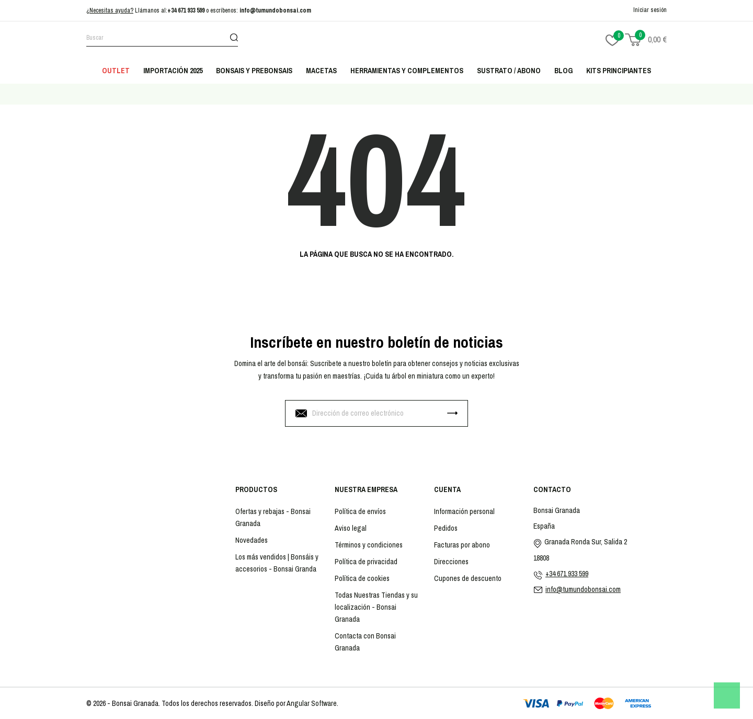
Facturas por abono (462, 545)
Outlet (116, 70)
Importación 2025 (172, 70)
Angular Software (312, 703)
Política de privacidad (366, 561)
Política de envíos (360, 511)
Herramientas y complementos (406, 70)
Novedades (251, 540)
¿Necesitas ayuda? (109, 10)
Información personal (464, 511)
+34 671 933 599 (185, 10)
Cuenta (447, 489)
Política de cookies (362, 578)
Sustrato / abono (509, 70)
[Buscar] (162, 39)
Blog (563, 70)
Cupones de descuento (467, 578)
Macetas (321, 70)
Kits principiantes (618, 70)
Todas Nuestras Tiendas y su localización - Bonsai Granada (376, 607)
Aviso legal (351, 528)
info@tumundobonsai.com (275, 10)
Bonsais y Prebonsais (254, 70)
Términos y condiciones (369, 545)
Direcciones (451, 561)
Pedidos (446, 528)
